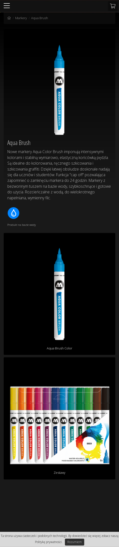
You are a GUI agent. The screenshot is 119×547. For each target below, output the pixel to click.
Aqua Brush (39, 18)
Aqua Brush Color (59, 348)
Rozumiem (74, 542)
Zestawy (59, 472)
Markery (21, 18)
